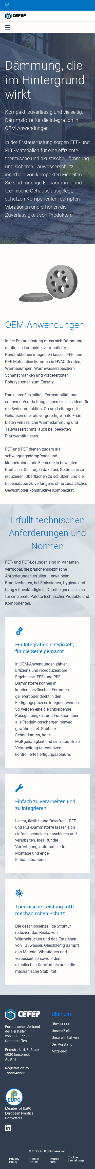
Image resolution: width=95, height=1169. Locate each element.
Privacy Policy (14, 1160)
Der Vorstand (62, 1044)
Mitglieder (59, 1051)
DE (10, 5)
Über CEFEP (61, 1024)
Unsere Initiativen (65, 1038)
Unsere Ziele (61, 1031)
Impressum (54, 1160)
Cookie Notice (34, 1160)
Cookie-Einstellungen (76, 1160)
